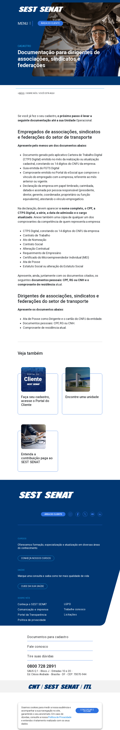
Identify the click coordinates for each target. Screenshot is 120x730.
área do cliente (50, 23)
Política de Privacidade (59, 717)
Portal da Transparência (32, 614)
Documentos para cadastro (47, 637)
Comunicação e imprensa (33, 609)
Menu (23, 23)
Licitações (70, 614)
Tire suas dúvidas (40, 656)
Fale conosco (37, 647)
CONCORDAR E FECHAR (87, 710)
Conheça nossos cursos (36, 558)
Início (21, 93)
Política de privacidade (32, 620)
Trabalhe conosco (74, 609)
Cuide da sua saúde (32, 586)
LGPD (67, 604)
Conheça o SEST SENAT (32, 604)
